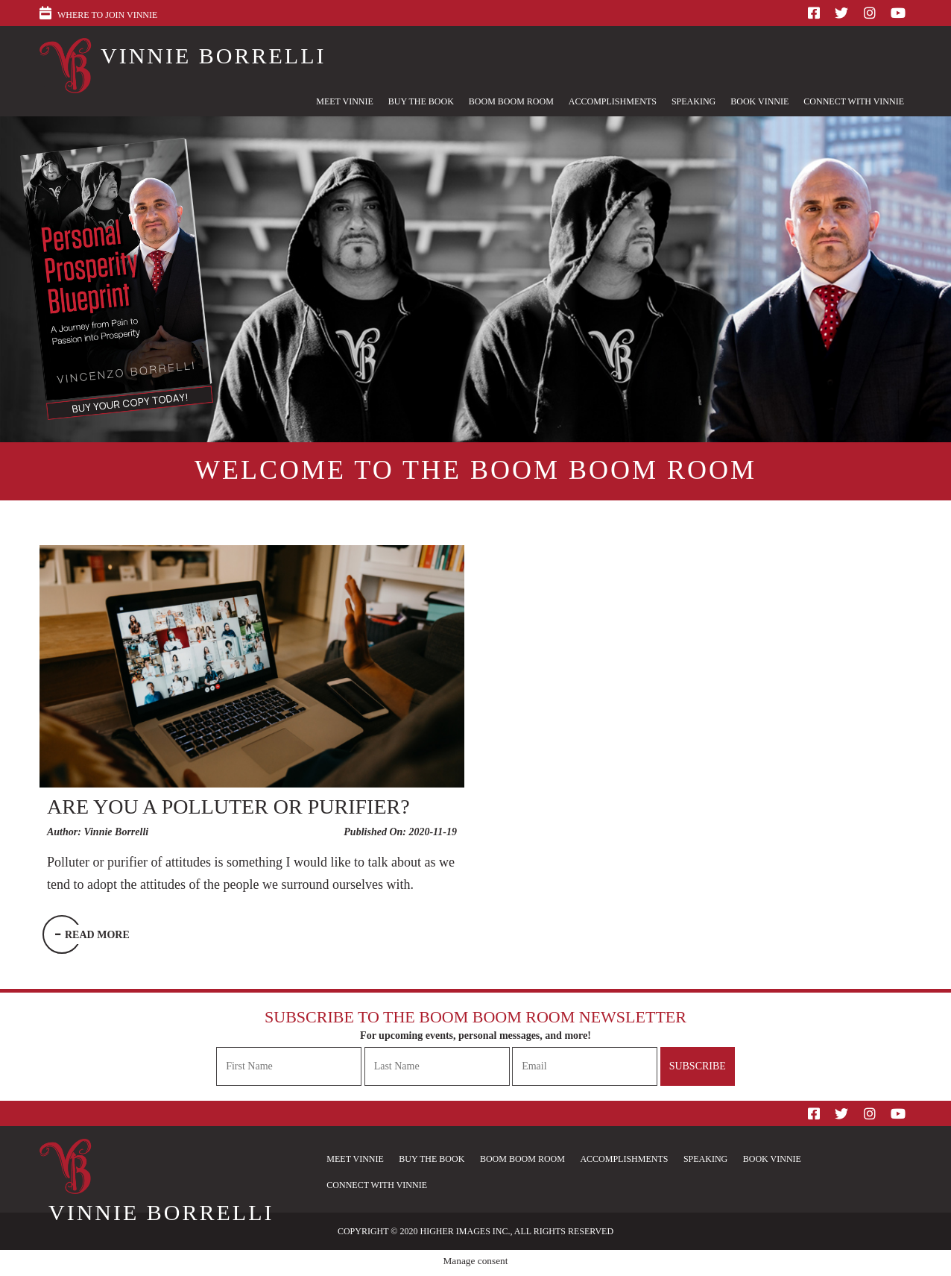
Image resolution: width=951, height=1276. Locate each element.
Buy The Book (421, 101)
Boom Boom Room (511, 101)
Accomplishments (613, 101)
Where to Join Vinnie (107, 15)
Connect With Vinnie (853, 101)
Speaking (693, 101)
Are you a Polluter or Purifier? (228, 806)
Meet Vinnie (344, 101)
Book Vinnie (759, 101)
